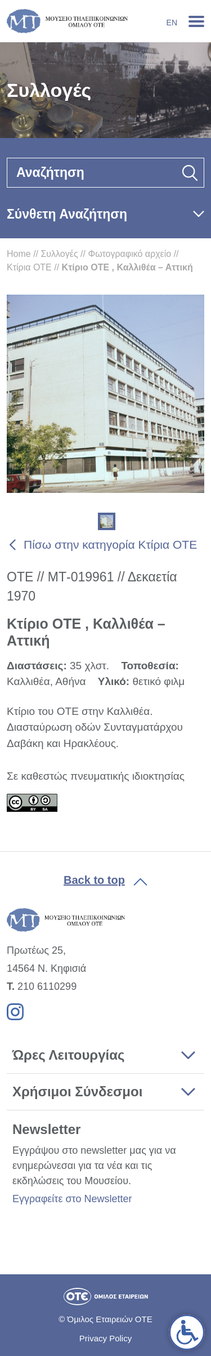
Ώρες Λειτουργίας (68, 1054)
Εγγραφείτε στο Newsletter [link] (72, 1198)
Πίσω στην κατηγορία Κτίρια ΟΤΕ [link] (110, 544)
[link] (187, 1332)
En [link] (172, 22)
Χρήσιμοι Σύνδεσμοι (77, 1091)
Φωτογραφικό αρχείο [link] (129, 254)
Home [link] (19, 254)
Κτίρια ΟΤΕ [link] (29, 267)
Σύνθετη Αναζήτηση (67, 214)
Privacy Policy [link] (105, 1338)
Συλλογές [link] (59, 254)
